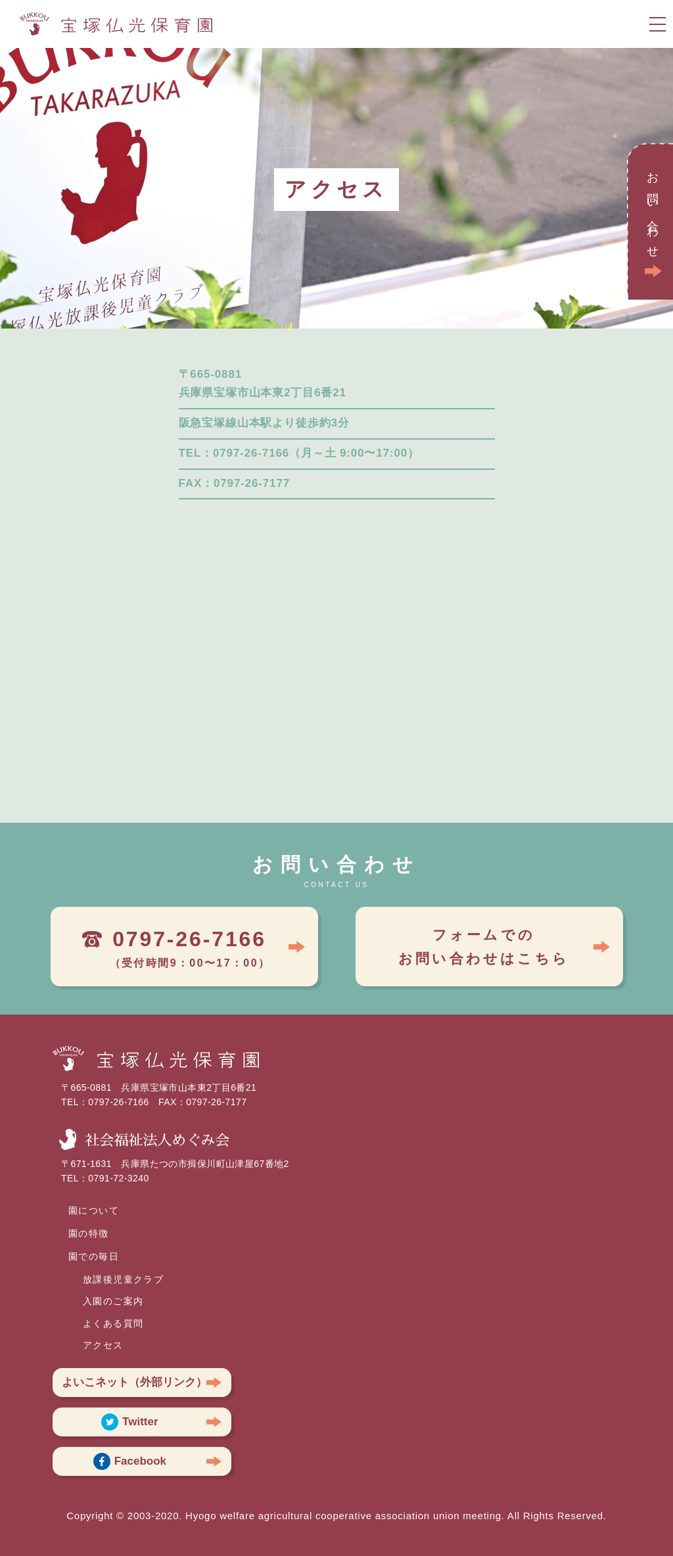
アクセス (103, 1345)
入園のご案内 (113, 1301)
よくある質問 (113, 1323)
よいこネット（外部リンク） (134, 1382)
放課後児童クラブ (123, 1279)
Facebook (129, 1461)
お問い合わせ (652, 211)
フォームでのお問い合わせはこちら (483, 946)
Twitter (129, 1421)
